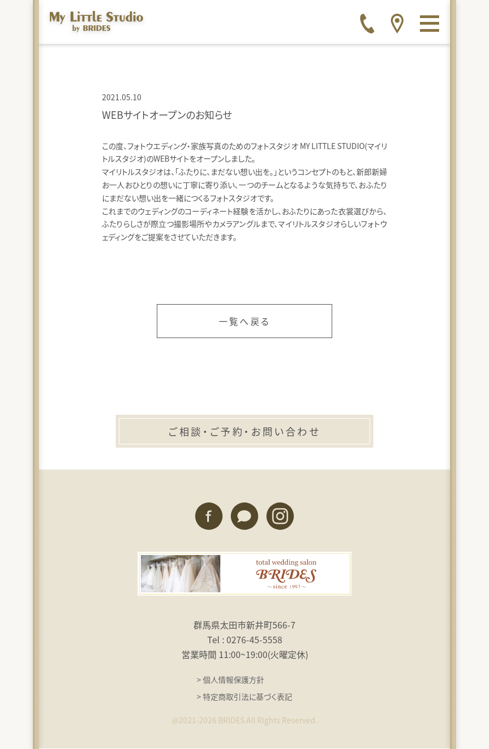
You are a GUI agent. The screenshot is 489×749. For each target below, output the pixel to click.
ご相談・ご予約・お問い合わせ (244, 431)
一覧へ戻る (244, 321)
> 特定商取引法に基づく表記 (244, 696)
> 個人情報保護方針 (230, 679)
